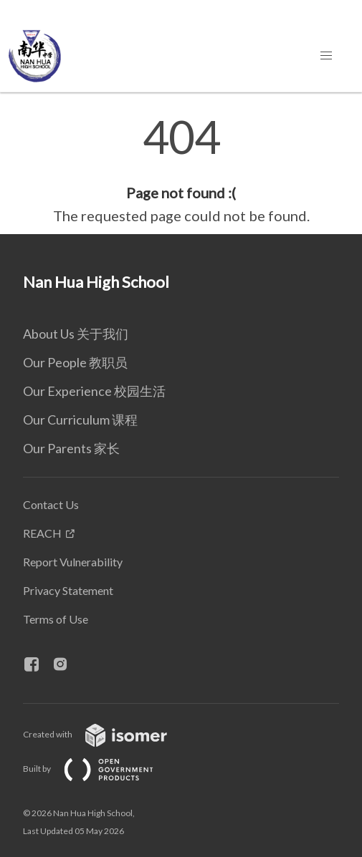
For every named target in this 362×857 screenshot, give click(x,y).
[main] (181, 170)
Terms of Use (55, 619)
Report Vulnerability (73, 561)
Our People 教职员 (75, 362)
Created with (106, 734)
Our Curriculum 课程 (80, 419)
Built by (99, 768)
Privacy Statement (68, 590)
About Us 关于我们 (75, 334)
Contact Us (51, 504)
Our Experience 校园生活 (94, 391)
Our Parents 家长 (71, 448)
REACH (42, 533)
